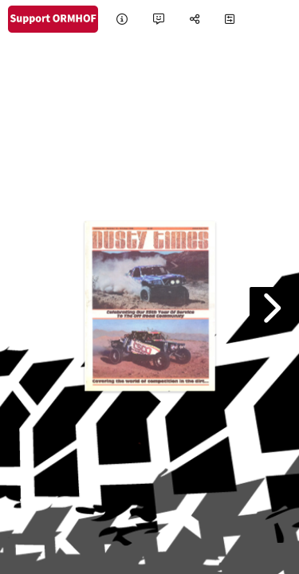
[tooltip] (122, 19)
